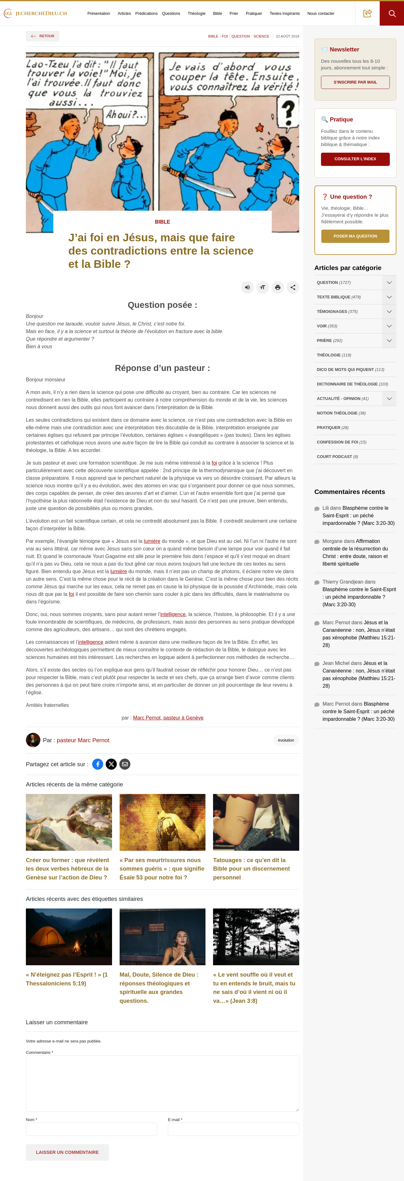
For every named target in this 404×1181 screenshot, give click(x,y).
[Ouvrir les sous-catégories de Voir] (389, 326)
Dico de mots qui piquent (350, 370)
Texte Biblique (339, 297)
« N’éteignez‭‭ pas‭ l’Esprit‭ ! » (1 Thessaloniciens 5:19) (67, 979)
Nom (31, 1119)
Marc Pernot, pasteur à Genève (168, 717)
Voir (327, 326)
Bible (217, 13)
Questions (171, 13)
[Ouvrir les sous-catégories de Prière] (389, 340)
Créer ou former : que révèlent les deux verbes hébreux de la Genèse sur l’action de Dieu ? (67, 869)
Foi (225, 36)
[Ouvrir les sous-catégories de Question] (389, 282)
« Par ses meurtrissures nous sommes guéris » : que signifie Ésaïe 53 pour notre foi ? (162, 869)
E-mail (175, 1119)
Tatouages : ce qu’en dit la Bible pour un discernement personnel (251, 869)
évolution (286, 740)
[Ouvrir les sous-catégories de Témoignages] (389, 311)
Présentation (98, 13)
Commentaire (39, 1052)
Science (261, 36)
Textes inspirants (285, 13)
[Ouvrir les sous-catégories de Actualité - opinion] (389, 398)
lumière (152, 541)
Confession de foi (341, 442)
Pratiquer (254, 13)
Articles (124, 13)
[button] (367, 13)
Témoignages (337, 311)
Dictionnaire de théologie (352, 384)
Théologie (196, 13)
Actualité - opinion (343, 399)
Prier (234, 13)
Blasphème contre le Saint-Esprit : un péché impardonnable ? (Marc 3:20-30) (359, 515)
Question (240, 36)
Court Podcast (337, 457)
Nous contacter (321, 13)
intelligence (173, 614)
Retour (42, 36)
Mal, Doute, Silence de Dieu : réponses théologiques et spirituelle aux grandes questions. (159, 987)
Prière (329, 341)
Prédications (146, 13)
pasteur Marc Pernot (83, 740)
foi (214, 463)
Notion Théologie (341, 413)
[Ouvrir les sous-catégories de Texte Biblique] (389, 297)
